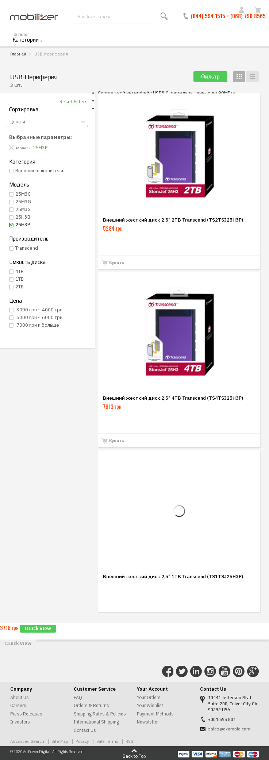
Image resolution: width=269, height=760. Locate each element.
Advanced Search (27, 741)
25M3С (23, 194)
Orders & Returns (91, 705)
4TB (19, 271)
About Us (19, 697)
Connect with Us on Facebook (168, 672)
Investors (20, 722)
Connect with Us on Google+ (253, 672)
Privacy (82, 741)
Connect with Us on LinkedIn (196, 672)
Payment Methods (155, 714)
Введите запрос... (96, 17)
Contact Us (85, 730)
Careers (18, 705)
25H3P (22, 224)
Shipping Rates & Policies (100, 714)
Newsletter (148, 722)
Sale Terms (107, 741)
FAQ (78, 697)
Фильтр (210, 76)
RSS (129, 741)
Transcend (26, 248)
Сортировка (23, 109)
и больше (37, 325)
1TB (19, 279)
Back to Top (134, 756)
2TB (19, 286)
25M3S (23, 209)
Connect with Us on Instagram (210, 672)
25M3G (23, 201)
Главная (18, 54)
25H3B (22, 217)
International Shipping (96, 722)
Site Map (59, 741)
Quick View (38, 628)
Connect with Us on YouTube (224, 672)
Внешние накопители (39, 170)
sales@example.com (229, 729)
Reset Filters (73, 101)
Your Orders (149, 697)
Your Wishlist (150, 705)
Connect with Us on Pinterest (239, 672)
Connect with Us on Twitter (182, 672)
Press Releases (26, 714)
